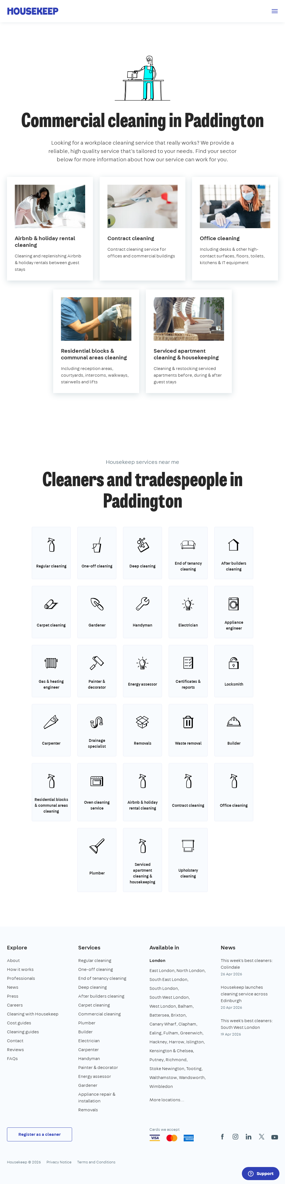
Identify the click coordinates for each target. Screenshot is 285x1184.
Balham (185, 1006)
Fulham (170, 1033)
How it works (20, 969)
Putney (156, 1060)
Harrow (176, 1042)
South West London (169, 997)
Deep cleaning (92, 987)
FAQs (12, 1058)
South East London (168, 979)
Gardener (87, 1085)
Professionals (21, 978)
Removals (88, 1110)
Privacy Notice (59, 1161)
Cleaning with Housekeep (32, 1014)
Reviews (15, 1050)
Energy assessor (94, 1076)
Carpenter (88, 1050)
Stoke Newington (166, 1068)
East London (162, 970)
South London (163, 988)
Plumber (86, 1023)
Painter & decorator (98, 1067)
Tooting (194, 1068)
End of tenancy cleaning (102, 978)
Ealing (155, 1033)
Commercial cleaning (99, 1014)
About (13, 960)
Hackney (158, 1042)
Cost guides (19, 1023)
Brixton (178, 1015)
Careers (15, 1005)
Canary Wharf (162, 1024)
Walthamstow (163, 1077)
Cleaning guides (23, 1032)
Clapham (187, 1024)
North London (190, 970)
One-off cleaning (95, 969)
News (12, 987)
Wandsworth (192, 1077)
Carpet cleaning (94, 1005)
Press (12, 996)
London (157, 960)
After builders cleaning (101, 996)
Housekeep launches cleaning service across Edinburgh (244, 993)
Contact (15, 1041)
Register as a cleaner (39, 1134)
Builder (85, 1032)
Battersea (159, 1015)
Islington (195, 1042)
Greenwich (191, 1033)
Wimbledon (161, 1086)
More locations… (166, 1100)
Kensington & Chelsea (171, 1051)
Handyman (89, 1058)
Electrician (89, 1041)
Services (89, 947)
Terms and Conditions (96, 1161)
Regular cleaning (94, 960)
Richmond (176, 1060)
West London (162, 1006)
